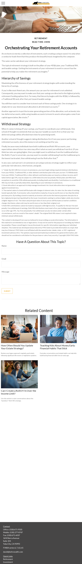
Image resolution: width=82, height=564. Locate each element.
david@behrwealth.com (13, 552)
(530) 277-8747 (16, 532)
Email (4, 259)
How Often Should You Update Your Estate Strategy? (17, 347)
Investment (8, 562)
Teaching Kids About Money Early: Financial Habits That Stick (57, 347)
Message (5, 272)
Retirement (8, 559)
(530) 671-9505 (15, 529)
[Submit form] (7, 291)
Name (4, 246)
